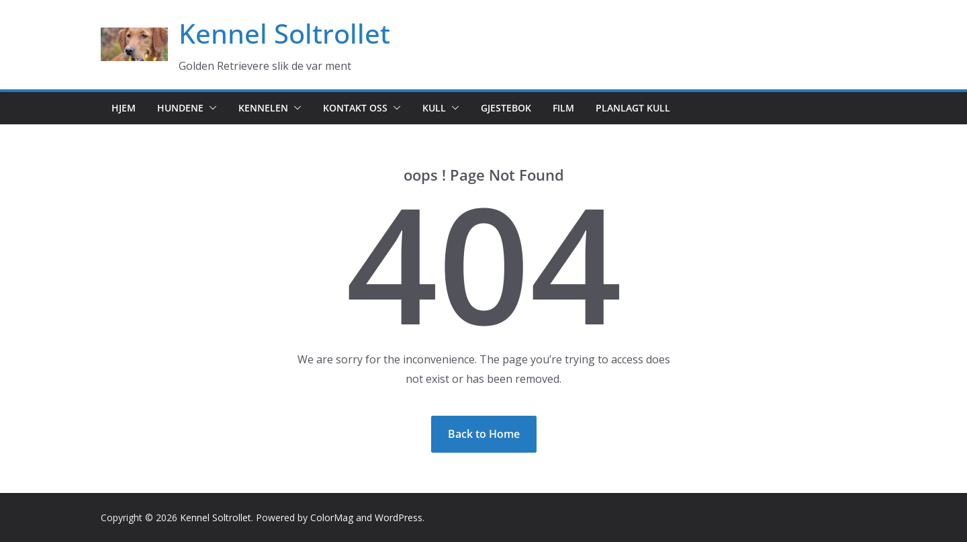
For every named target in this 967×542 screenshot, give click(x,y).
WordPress (398, 517)
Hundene (180, 107)
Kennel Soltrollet (284, 33)
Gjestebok (506, 107)
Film (563, 107)
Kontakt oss (355, 107)
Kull (434, 107)
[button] (210, 108)
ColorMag (331, 517)
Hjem (123, 107)
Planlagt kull (633, 107)
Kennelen (263, 107)
